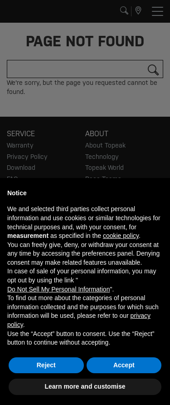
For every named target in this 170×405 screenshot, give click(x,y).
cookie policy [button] (121, 235)
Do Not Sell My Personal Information (58, 289)
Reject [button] (46, 365)
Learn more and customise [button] (84, 386)
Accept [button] (124, 365)
